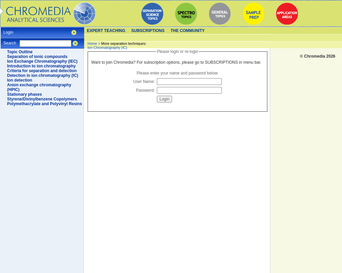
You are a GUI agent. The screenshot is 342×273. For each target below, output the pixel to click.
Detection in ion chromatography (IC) (42, 75)
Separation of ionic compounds (37, 56)
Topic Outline (20, 52)
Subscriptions (148, 30)
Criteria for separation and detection (42, 70)
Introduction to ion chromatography (41, 66)
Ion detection (19, 80)
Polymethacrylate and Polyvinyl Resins (44, 103)
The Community (188, 30)
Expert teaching (106, 30)
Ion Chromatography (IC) (117, 45)
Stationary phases (24, 94)
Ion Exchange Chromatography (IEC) (42, 61)
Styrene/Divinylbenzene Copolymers (42, 99)
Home (92, 43)
